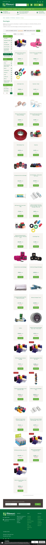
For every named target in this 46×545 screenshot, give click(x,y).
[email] (24, 504)
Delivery (39, 516)
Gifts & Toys (29, 527)
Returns (39, 518)
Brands (8, 59)
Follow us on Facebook (37, 2)
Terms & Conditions (40, 522)
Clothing (29, 516)
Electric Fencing (30, 521)
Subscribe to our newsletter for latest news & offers (14, 502)
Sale (28, 529)
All (11, 61)
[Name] (11, 504)
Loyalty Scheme (5, 1)
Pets (28, 524)
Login (9, 1)
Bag (37, 5)
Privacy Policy (40, 519)
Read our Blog (40, 2)
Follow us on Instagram (42, 2)
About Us (39, 525)
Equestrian (29, 522)
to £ (7, 93)
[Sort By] (16, 34)
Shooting (29, 526)
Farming (28, 519)
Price (8, 85)
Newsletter (40, 524)
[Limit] (21, 34)
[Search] (21, 5)
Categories (8, 36)
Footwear (29, 518)
